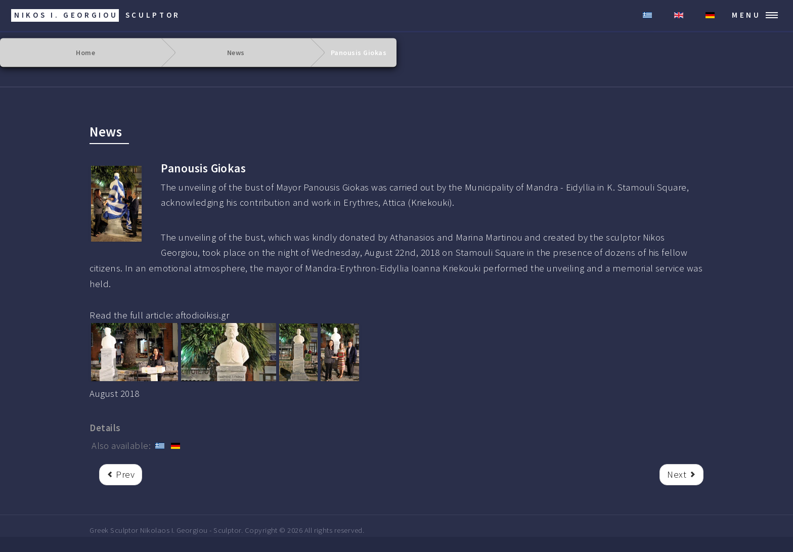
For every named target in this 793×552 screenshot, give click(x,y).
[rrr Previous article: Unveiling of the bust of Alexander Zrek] (120, 475)
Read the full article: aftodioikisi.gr (159, 315)
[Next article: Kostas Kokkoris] (681, 475)
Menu (746, 15)
